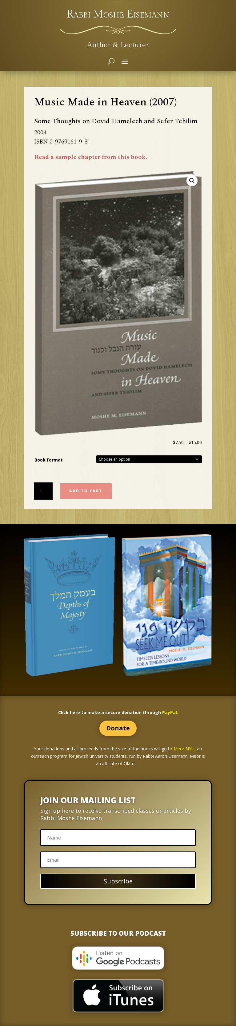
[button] (192, 180)
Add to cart (85, 490)
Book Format (48, 460)
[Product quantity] (43, 491)
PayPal (169, 712)
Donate (118, 728)
